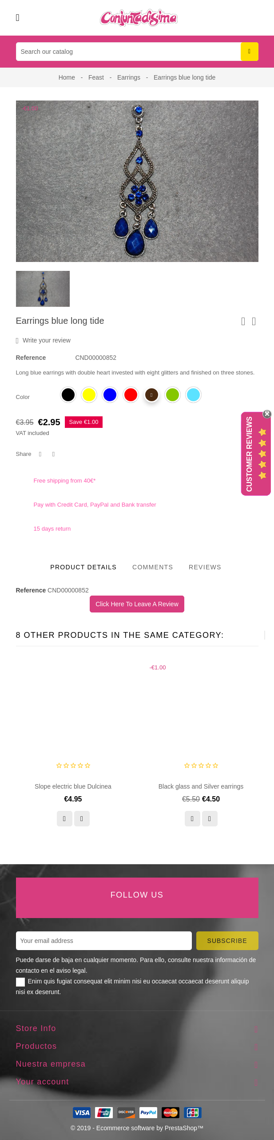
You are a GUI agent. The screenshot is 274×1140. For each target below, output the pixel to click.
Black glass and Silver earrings (201, 786)
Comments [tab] (152, 567)
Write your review (43, 341)
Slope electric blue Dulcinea (73, 786)
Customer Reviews (249, 454)
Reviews (205, 567)
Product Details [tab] (83, 567)
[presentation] (243, 635)
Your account (42, 1081)
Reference (31, 357)
